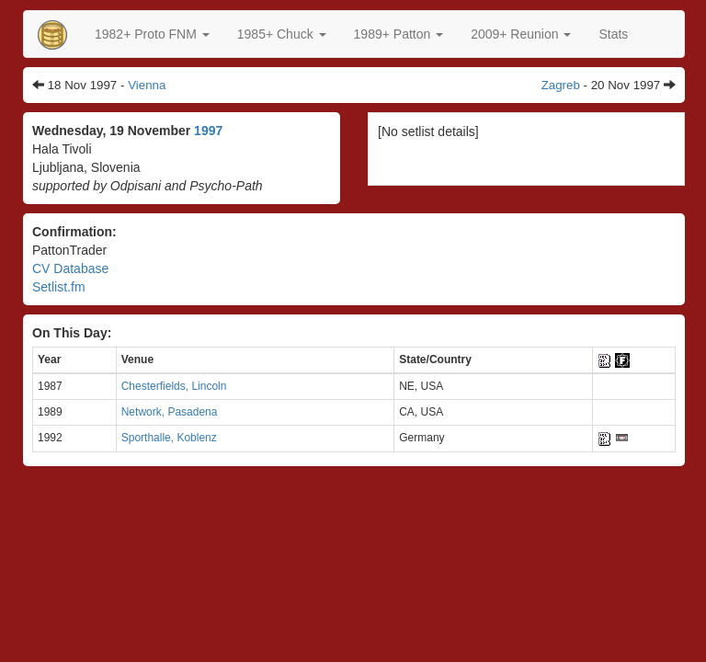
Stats (613, 34)
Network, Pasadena (169, 411)
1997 (208, 130)
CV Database (70, 268)
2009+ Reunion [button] (521, 34)
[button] (152, 34)
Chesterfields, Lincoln (174, 386)
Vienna (146, 85)
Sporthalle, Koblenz (169, 437)
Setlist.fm (58, 287)
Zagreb (560, 85)
